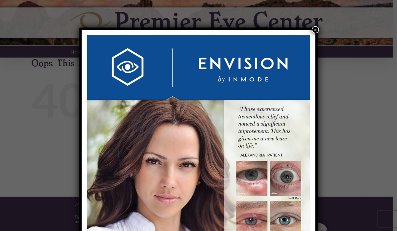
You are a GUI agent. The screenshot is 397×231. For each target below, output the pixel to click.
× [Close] (315, 29)
